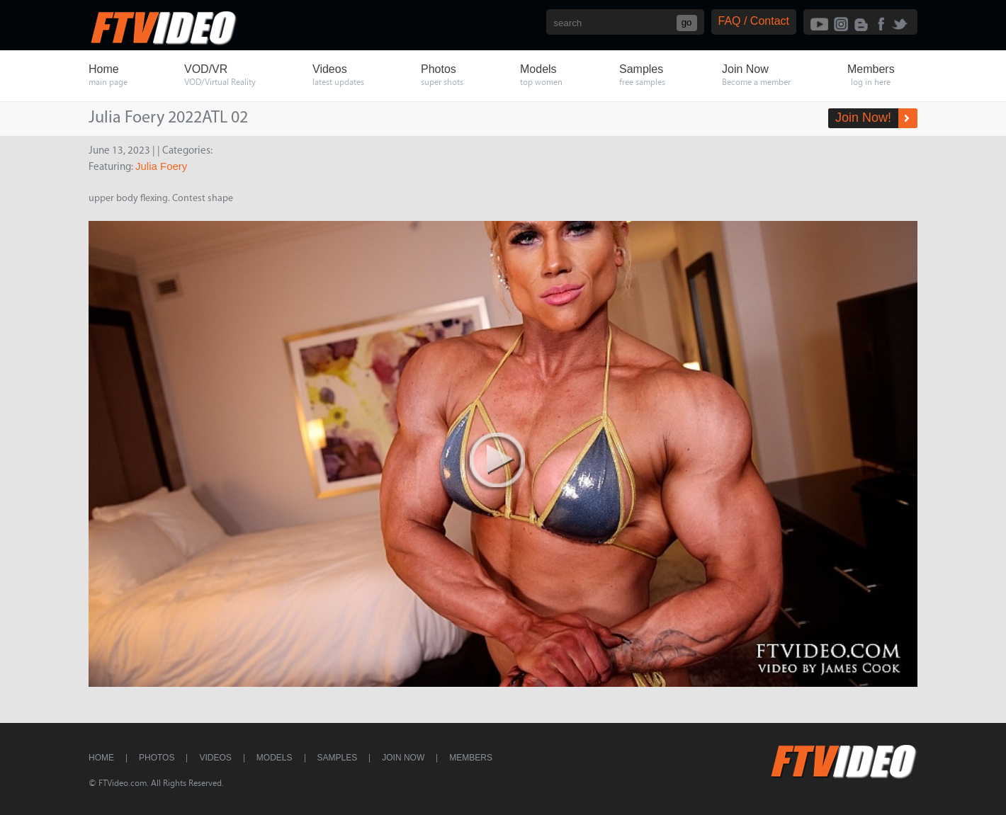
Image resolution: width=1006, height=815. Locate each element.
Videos (215, 758)
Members (470, 758)
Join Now (403, 758)
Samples (337, 758)
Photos (156, 758)
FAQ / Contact (753, 21)
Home (101, 758)
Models (274, 758)
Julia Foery (161, 166)
